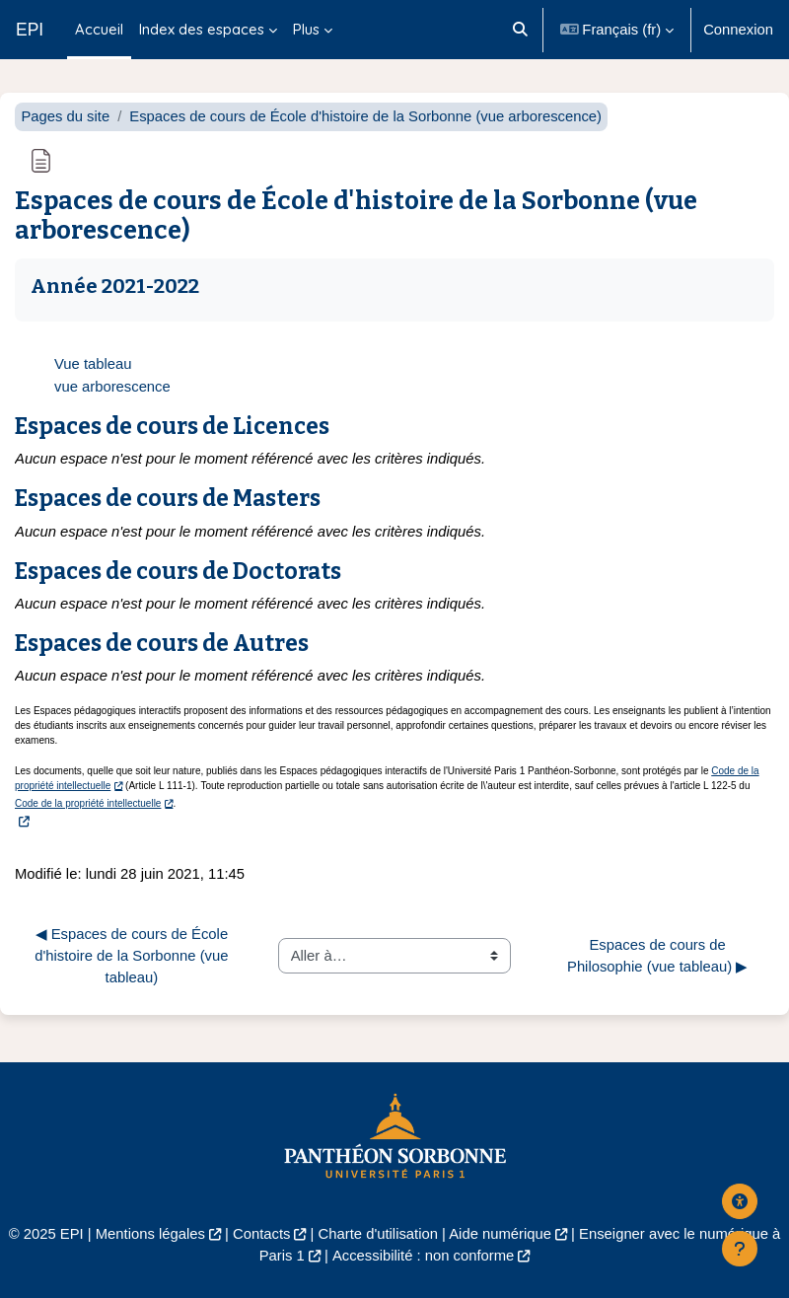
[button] (520, 29)
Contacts (261, 1234)
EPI (29, 29)
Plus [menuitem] (306, 29)
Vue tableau (93, 364)
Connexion (738, 29)
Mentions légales (150, 1234)
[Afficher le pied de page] (739, 1248)
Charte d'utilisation (378, 1234)
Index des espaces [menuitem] (201, 29)
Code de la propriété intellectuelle (88, 803)
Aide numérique (500, 1234)
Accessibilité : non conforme (423, 1255)
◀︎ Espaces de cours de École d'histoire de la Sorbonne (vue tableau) (133, 955)
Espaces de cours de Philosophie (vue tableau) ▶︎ (657, 955)
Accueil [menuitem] (99, 29)
